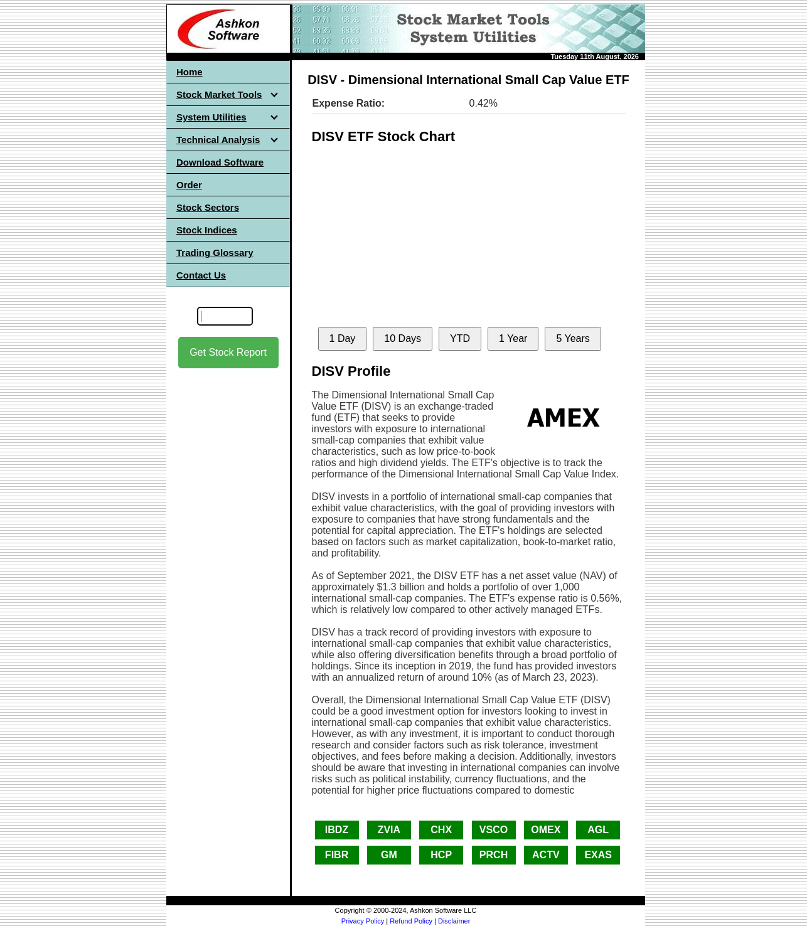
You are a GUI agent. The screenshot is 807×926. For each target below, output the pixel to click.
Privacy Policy (362, 921)
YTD (460, 338)
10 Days (402, 338)
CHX (441, 829)
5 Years (572, 338)
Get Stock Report (228, 352)
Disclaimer (454, 921)
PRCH (493, 854)
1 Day (342, 338)
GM (389, 854)
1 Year (513, 338)
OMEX (545, 829)
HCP (441, 854)
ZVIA (389, 829)
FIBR (336, 854)
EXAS (598, 854)
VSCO (493, 829)
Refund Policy (411, 921)
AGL (598, 829)
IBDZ (336, 829)
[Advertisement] (228, 565)
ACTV (546, 854)
